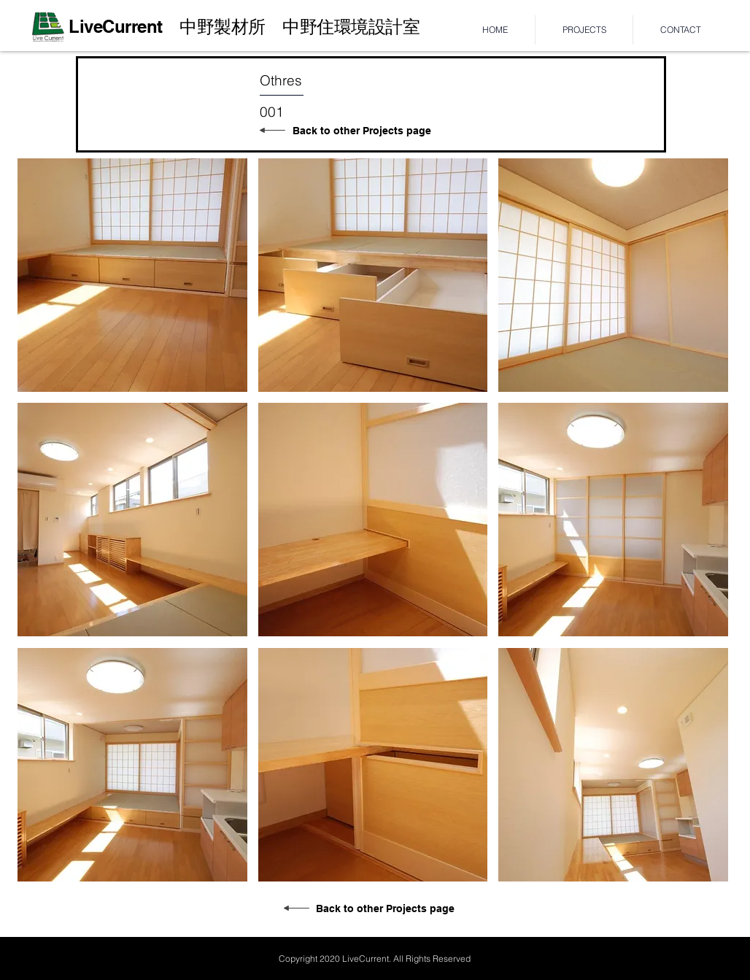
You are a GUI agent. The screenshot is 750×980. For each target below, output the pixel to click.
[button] (132, 275)
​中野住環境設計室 (343, 26)
